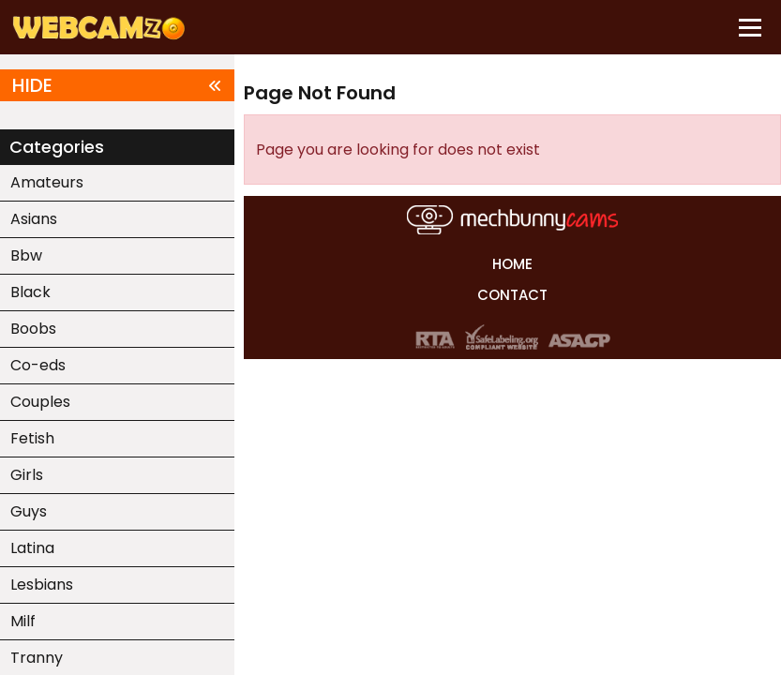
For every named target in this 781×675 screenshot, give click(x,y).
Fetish (32, 438)
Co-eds (38, 365)
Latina (32, 548)
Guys (28, 511)
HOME (512, 264)
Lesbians (41, 584)
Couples (40, 401)
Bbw (26, 255)
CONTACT (512, 295)
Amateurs (46, 182)
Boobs (33, 328)
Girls (26, 475)
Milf (23, 621)
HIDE (117, 85)
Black (30, 292)
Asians (33, 219)
